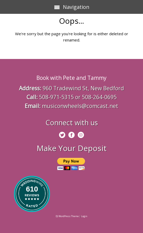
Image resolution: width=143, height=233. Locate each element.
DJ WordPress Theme (67, 216)
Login (84, 216)
